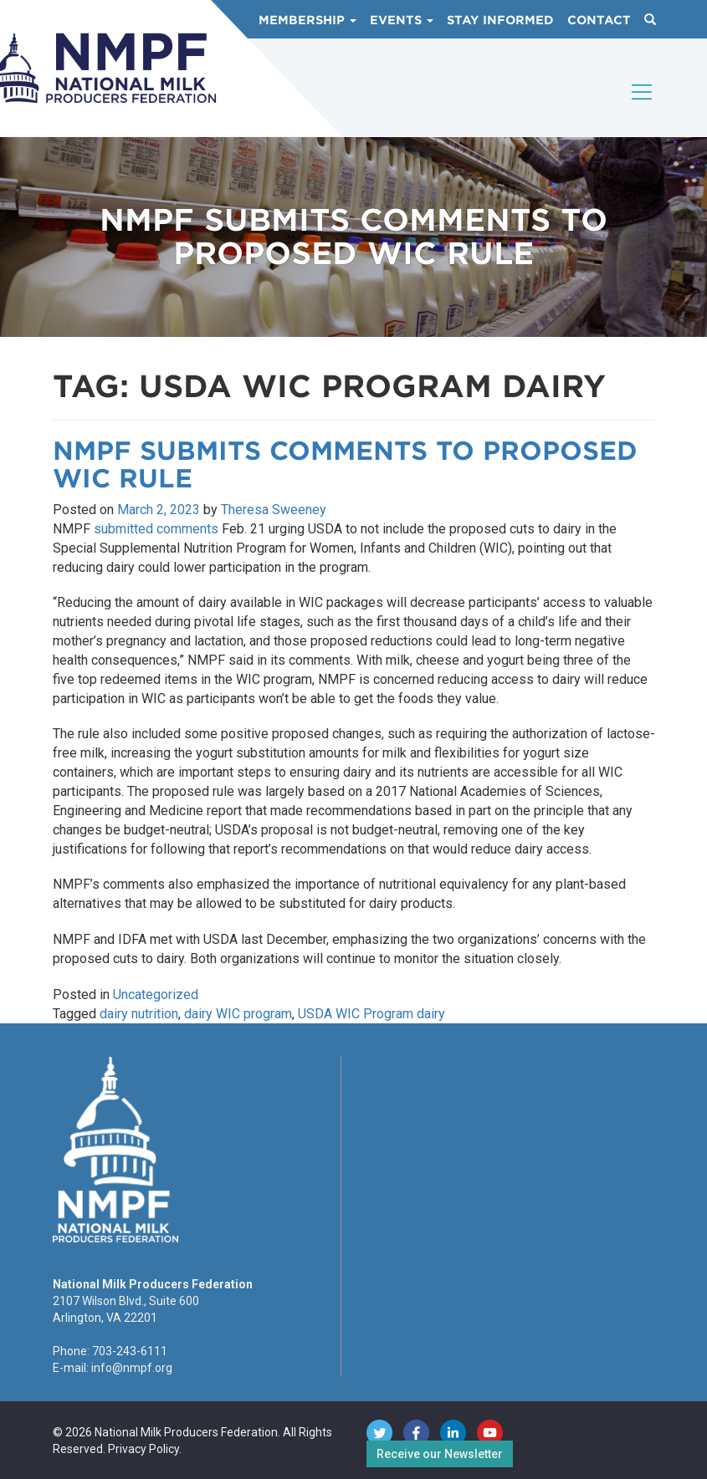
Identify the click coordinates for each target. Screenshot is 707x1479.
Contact (599, 20)
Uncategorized (155, 994)
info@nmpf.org (131, 1367)
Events (401, 20)
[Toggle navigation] (642, 106)
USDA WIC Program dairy (371, 1014)
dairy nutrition (139, 1014)
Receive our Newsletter (440, 1454)
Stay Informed (500, 20)
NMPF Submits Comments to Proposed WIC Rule (345, 464)
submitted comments (156, 529)
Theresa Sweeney (273, 510)
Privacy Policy (143, 1449)
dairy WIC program (238, 1014)
